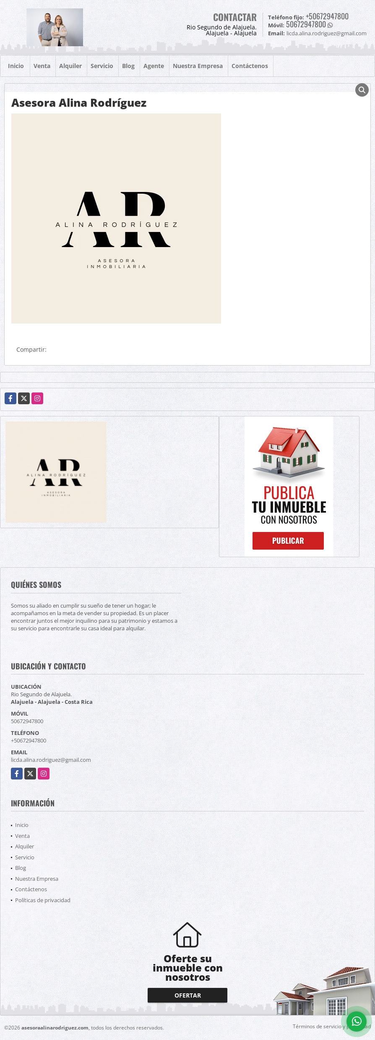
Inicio (16, 66)
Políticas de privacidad (42, 900)
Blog (128, 66)
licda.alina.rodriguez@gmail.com (51, 760)
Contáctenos (250, 66)
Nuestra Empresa (198, 66)
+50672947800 (327, 16)
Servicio (102, 66)
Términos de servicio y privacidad (332, 1026)
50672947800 (306, 23)
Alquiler (70, 66)
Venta (42, 66)
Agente (153, 66)
